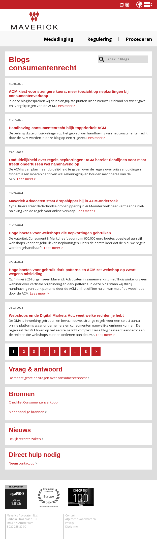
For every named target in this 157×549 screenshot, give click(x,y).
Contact (70, 515)
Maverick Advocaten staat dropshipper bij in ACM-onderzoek (63, 201)
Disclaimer (72, 526)
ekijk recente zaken (26, 439)
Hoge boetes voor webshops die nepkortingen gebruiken (60, 233)
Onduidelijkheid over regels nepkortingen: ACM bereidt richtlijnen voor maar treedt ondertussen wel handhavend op (77, 162)
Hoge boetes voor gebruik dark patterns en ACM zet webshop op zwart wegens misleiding (72, 272)
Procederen (139, 39)
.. (75, 351)
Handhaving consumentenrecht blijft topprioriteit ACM (57, 128)
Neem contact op (22, 463)
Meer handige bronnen (26, 412)
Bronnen (22, 393)
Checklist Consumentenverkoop (33, 402)
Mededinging (58, 39)
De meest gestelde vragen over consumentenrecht (48, 377)
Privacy (69, 523)
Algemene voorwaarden (80, 519)
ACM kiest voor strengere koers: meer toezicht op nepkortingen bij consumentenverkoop (69, 93)
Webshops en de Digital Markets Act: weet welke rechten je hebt (66, 315)
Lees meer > (65, 105)
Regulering (99, 39)
